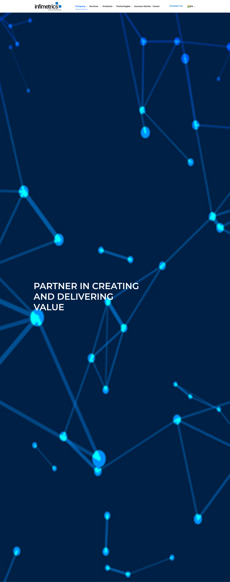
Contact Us (176, 6)
